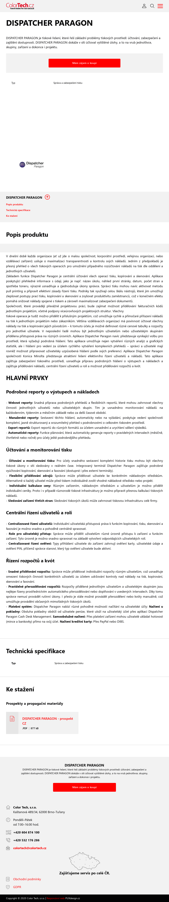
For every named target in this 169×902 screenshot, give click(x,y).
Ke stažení (12, 215)
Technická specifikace (18, 210)
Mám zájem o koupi (84, 63)
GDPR (17, 887)
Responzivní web (56, 898)
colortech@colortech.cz (29, 848)
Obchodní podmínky (27, 879)
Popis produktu (14, 204)
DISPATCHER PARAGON (24, 197)
